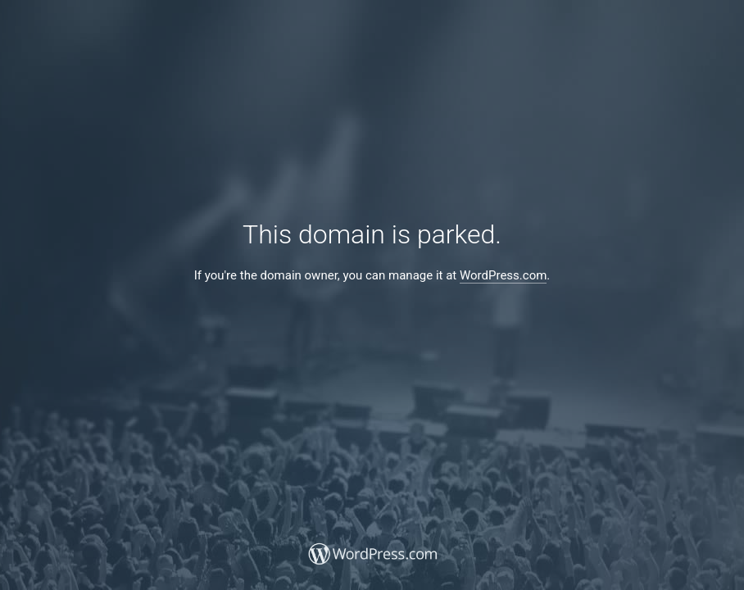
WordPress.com (503, 275)
